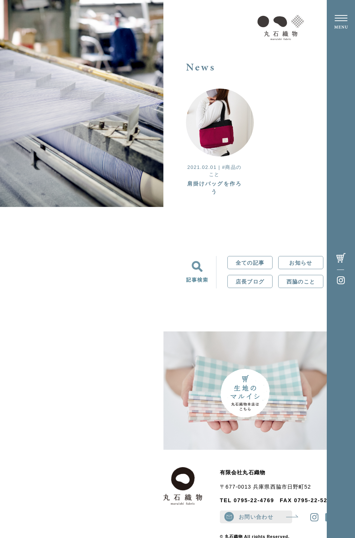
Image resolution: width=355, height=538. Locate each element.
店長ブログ (250, 282)
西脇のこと (300, 282)
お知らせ (300, 263)
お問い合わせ (265, 517)
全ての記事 (250, 263)
